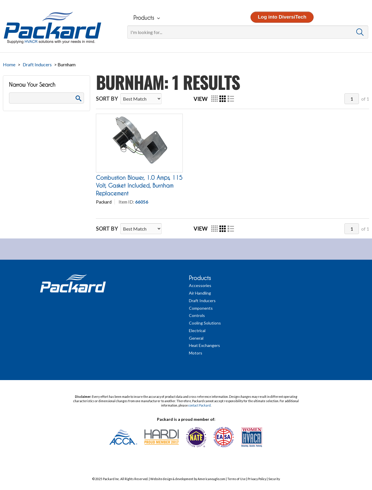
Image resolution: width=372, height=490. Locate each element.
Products (200, 278)
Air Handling (200, 293)
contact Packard (199, 405)
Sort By (107, 99)
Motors (195, 352)
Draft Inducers (37, 64)
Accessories (200, 285)
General (196, 338)
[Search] (247, 32)
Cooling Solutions (205, 322)
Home (9, 64)
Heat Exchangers (204, 345)
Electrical (197, 330)
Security (274, 479)
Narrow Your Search (32, 85)
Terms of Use (236, 479)
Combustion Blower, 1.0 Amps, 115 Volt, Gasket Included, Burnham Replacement (139, 185)
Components (201, 308)
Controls (197, 315)
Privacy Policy (257, 479)
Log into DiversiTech (281, 17)
